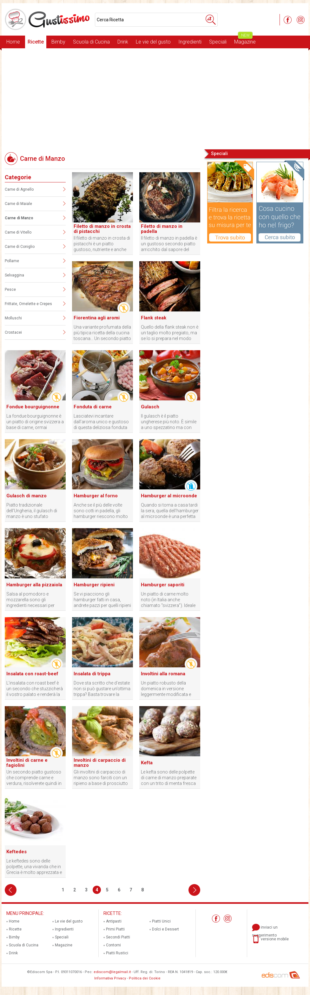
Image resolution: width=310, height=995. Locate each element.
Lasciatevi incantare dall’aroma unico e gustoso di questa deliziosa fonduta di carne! (101, 421)
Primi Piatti (115, 929)
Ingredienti (189, 42)
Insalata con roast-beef (32, 674)
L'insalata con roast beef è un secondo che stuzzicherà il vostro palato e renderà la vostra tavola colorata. (34, 688)
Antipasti (114, 921)
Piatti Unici (161, 921)
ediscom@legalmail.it (112, 972)
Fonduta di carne (93, 407)
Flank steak (153, 318)
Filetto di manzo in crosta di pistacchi (102, 228)
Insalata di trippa (92, 674)
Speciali (218, 42)
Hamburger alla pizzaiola (34, 585)
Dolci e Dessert (165, 929)
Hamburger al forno (96, 496)
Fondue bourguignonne (32, 407)
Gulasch (150, 407)
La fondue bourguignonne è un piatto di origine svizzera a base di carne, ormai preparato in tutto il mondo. (35, 421)
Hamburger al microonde (169, 496)
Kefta (147, 763)
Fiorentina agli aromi (97, 318)
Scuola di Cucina (91, 42)
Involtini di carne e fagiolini (27, 762)
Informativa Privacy (110, 978)
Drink (122, 42)
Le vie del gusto (153, 42)
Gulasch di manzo (26, 496)
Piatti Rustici (117, 953)
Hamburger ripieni (94, 585)
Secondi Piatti (118, 937)
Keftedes (16, 852)
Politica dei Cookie (145, 978)
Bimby (58, 42)
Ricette (36, 42)
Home (13, 42)
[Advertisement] (155, 98)
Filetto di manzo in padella (161, 228)
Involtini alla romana (163, 674)
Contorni (113, 945)
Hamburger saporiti (162, 585)
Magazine (245, 40)
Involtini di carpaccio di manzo (100, 762)
